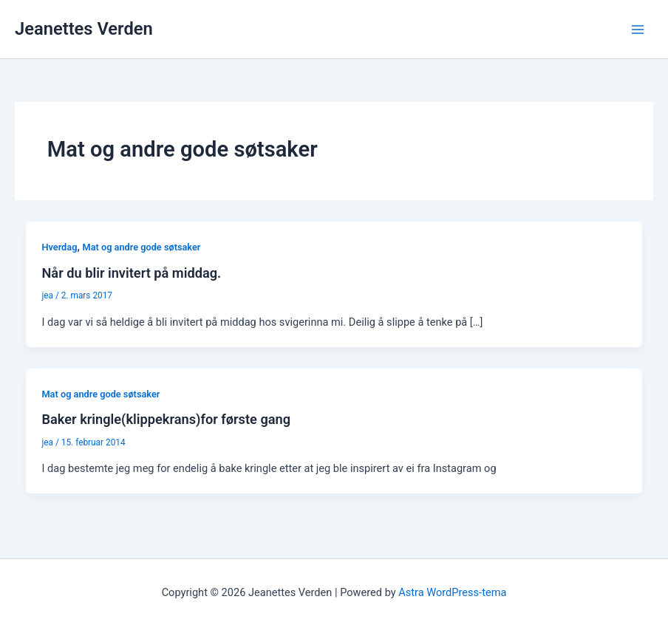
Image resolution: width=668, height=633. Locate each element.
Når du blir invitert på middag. (131, 273)
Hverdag (59, 247)
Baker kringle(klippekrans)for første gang (165, 419)
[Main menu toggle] (637, 29)
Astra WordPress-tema (452, 592)
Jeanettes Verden (84, 28)
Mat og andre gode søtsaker (141, 247)
